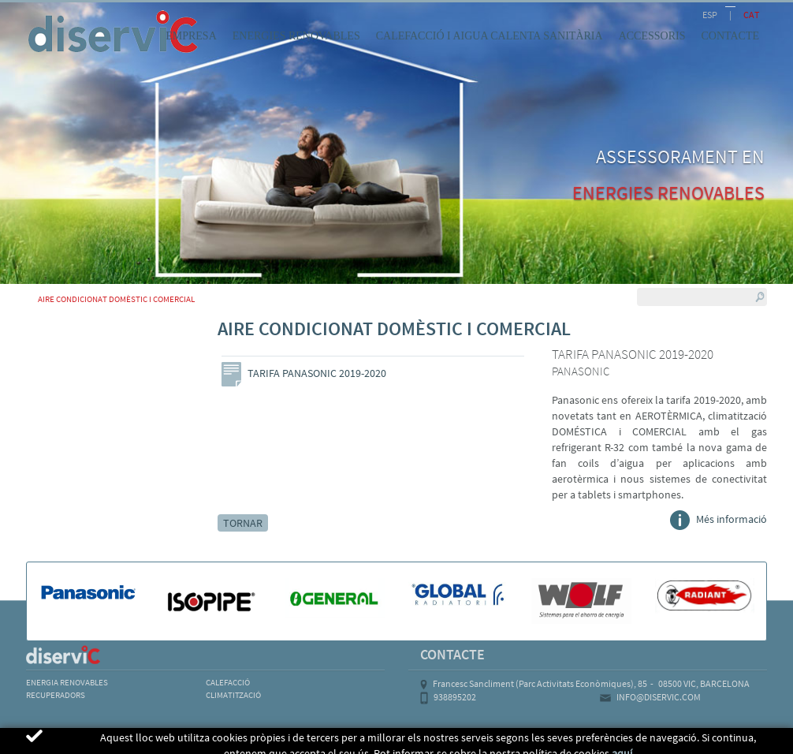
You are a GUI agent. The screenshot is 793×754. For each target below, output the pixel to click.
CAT (751, 15)
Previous (222, 358)
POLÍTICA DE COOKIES (160, 743)
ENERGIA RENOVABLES (67, 682)
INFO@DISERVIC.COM (658, 697)
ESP (709, 15)
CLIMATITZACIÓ (233, 694)
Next (524, 358)
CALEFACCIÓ (228, 682)
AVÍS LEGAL (56, 743)
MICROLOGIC (674, 743)
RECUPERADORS (55, 694)
